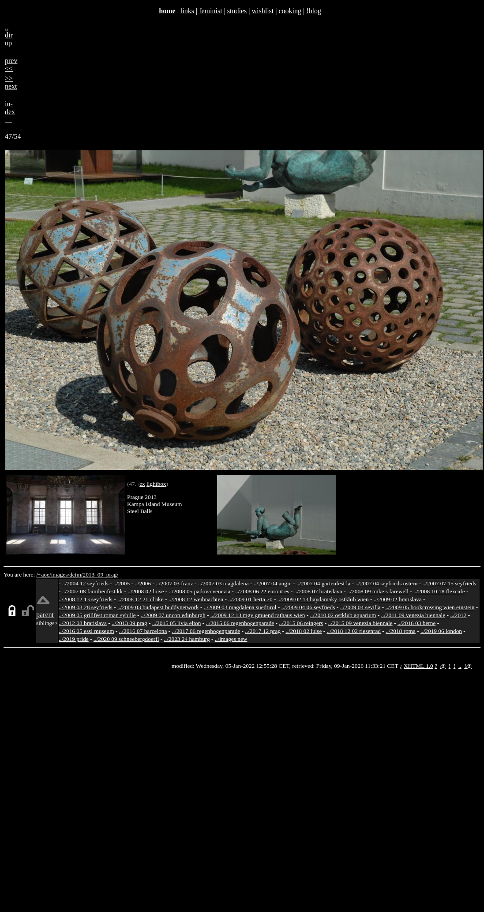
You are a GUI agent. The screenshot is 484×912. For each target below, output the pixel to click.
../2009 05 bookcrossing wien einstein (429, 607)
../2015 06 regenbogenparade (240, 623)
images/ (60, 574)
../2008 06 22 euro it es (262, 591)
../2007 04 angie (273, 583)
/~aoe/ (44, 574)
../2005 (121, 583)
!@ (468, 666)
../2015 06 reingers (301, 623)
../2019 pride (74, 639)
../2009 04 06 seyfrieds (308, 607)
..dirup (9, 35)
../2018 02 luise (303, 631)
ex (142, 483)
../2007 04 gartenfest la (323, 583)
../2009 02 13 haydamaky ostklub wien (323, 599)
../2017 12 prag (263, 631)
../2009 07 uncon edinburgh (173, 615)
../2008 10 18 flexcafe (439, 591)
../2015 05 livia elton (176, 623)
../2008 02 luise (146, 591)
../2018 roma (401, 631)
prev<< (11, 64)
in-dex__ (10, 111)
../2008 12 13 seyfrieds (86, 599)
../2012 (458, 615)
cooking (289, 11)
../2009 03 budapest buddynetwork (158, 607)
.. (459, 666)
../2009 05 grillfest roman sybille (97, 615)
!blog (313, 11)
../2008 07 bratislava (318, 591)
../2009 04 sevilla (360, 607)
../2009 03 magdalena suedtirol (240, 607)
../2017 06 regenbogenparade (206, 631)
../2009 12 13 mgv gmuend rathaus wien (257, 615)
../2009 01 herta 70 (250, 599)
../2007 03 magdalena (223, 583)
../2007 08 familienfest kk (92, 591)
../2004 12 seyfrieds (85, 583)
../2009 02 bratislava (398, 599)
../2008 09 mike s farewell (378, 591)
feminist (210, 11)
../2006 (143, 583)
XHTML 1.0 (418, 666)
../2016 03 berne (417, 623)
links (187, 11)
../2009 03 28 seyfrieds (86, 607)
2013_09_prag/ (100, 574)
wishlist (262, 11)
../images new (231, 639)
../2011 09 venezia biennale (413, 615)
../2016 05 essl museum (86, 631)
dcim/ (76, 574)
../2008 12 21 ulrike (140, 599)
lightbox (156, 483)
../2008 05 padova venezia (200, 591)
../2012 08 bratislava (83, 623)
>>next (11, 82)
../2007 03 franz (174, 583)
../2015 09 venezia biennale (360, 623)
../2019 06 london (441, 631)
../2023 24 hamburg (187, 639)
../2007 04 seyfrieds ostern (386, 583)
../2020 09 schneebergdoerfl (126, 639)
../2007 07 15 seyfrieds (449, 583)
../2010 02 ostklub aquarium (343, 615)
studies (237, 11)
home (167, 11)
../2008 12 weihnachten (196, 599)
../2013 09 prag (129, 623)
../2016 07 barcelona (143, 631)
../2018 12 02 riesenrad (353, 631)
